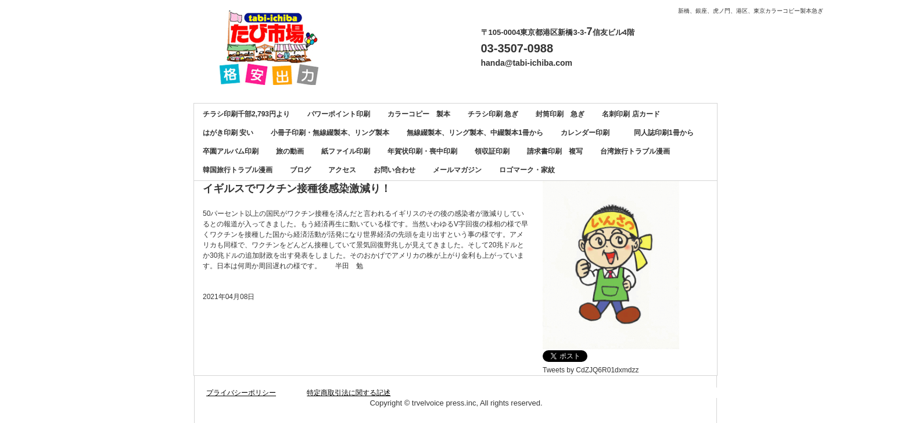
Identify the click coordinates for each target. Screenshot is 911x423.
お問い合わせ (394, 170)
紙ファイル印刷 (345, 151)
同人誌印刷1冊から (664, 133)
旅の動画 (290, 151)
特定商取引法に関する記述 (348, 393)
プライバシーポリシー (241, 393)
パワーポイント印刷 (338, 114)
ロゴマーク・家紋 (527, 170)
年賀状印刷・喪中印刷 (422, 151)
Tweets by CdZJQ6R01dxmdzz (591, 370)
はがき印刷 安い (228, 133)
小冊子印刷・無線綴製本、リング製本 (330, 133)
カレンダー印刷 (588, 133)
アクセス (342, 170)
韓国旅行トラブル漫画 (237, 170)
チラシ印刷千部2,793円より (246, 114)
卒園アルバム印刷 (231, 151)
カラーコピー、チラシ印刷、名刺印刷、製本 (273, 47)
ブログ (300, 170)
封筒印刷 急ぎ (560, 114)
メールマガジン (457, 170)
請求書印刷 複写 (555, 151)
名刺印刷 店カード (630, 114)
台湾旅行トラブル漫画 (635, 151)
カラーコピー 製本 (419, 114)
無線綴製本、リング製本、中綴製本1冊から (475, 133)
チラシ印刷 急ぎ (493, 114)
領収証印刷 (492, 151)
